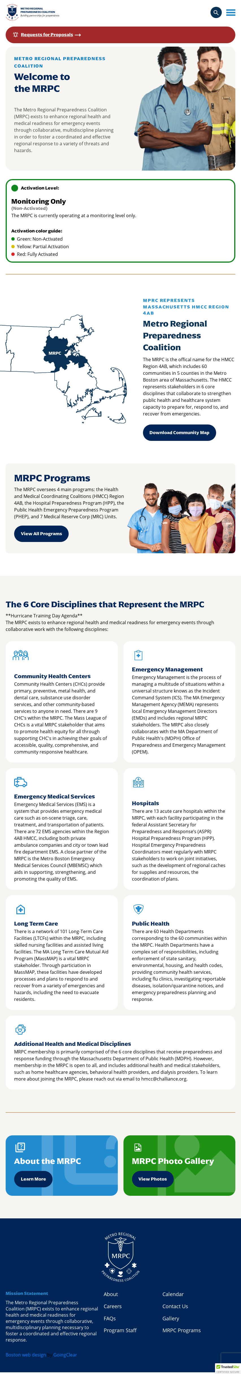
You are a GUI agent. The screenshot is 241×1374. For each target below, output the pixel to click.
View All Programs (41, 534)
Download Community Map (180, 433)
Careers (113, 1308)
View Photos (153, 1180)
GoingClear (65, 1356)
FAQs (110, 1320)
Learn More (33, 1180)
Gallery (170, 1320)
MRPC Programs (181, 1332)
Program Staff (120, 1332)
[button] (228, 1368)
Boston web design (26, 1356)
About (111, 1295)
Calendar (173, 1295)
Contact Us (175, 1308)
